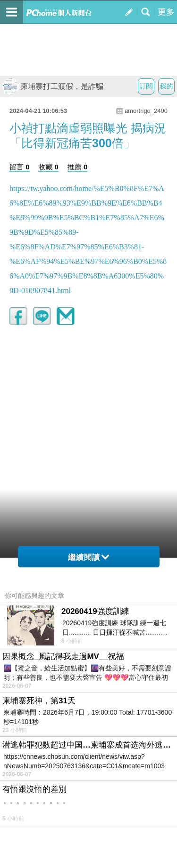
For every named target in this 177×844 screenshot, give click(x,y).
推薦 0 (77, 167)
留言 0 (19, 167)
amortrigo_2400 (146, 110)
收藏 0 (48, 167)
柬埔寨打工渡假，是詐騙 (52, 86)
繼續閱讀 (88, 557)
